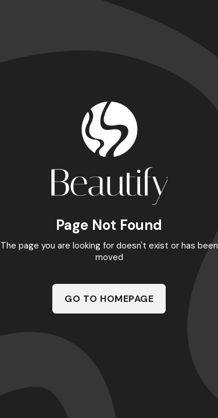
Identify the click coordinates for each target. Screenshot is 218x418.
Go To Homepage (109, 299)
